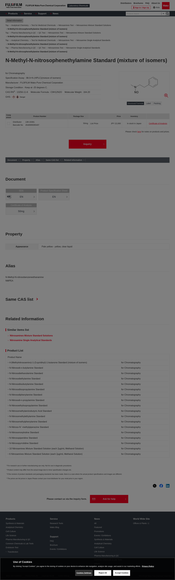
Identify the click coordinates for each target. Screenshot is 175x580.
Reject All (103, 573)
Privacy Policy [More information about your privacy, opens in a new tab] (148, 566)
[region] (87, 569)
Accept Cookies (121, 573)
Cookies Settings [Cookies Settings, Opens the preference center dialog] (84, 573)
